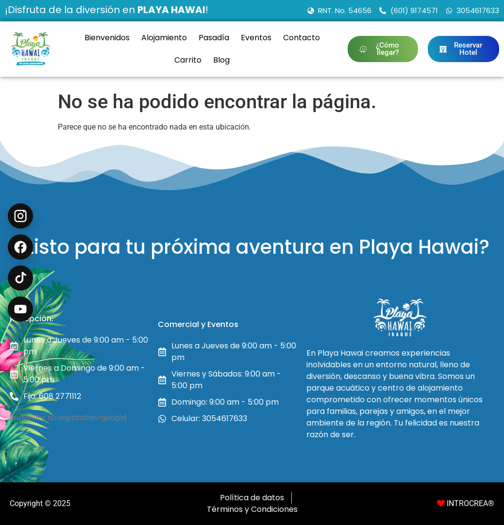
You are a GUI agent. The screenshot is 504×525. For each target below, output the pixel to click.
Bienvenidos (107, 37)
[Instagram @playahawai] (20, 216)
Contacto (301, 37)
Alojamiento (164, 37)
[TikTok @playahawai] (20, 278)
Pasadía (214, 37)
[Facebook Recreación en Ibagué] (20, 247)
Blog (221, 60)
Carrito (188, 60)
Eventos (256, 37)
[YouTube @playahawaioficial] (20, 309)
